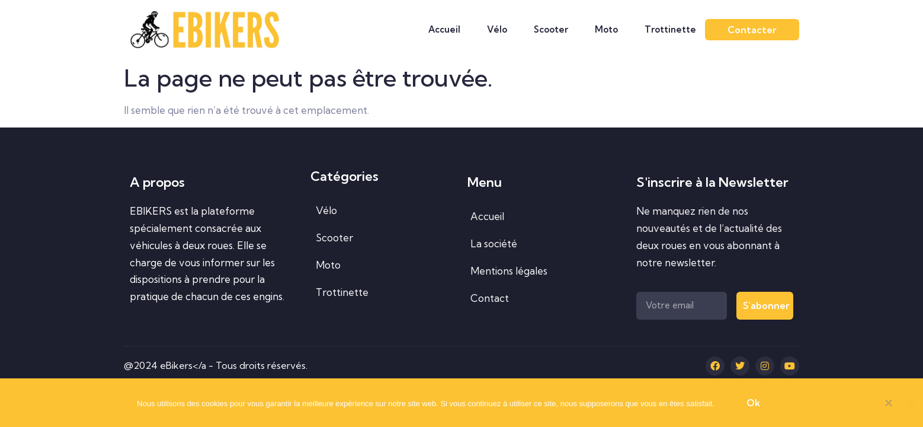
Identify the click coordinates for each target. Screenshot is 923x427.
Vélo (497, 29)
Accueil (444, 29)
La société (493, 243)
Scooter (551, 29)
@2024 (142, 365)
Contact (489, 298)
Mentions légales (508, 271)
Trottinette (670, 29)
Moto (606, 29)
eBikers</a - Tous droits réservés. (233, 365)
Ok (753, 403)
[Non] (888, 405)
